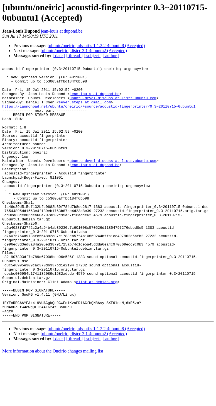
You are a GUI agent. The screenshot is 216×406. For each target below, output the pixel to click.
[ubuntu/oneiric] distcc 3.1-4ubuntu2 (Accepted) (84, 50)
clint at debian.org (96, 325)
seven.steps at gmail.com (85, 109)
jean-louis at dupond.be (62, 31)
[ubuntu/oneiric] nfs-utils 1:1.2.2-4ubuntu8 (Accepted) (96, 45)
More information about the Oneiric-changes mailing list (52, 401)
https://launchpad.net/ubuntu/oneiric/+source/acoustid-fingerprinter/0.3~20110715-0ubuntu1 (98, 114)
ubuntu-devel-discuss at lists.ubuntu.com (113, 104)
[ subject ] (93, 55)
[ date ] (59, 55)
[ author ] (111, 55)
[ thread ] (74, 55)
